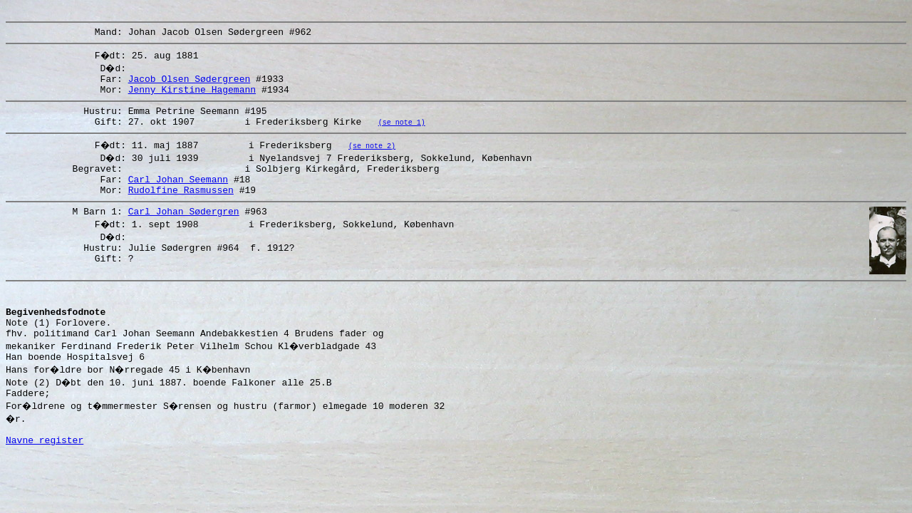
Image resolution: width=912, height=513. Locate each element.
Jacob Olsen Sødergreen (189, 84)
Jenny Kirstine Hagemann (192, 97)
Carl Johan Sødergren (183, 232)
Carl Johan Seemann (178, 196)
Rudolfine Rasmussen (181, 208)
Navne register (44, 486)
